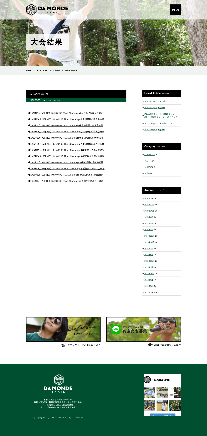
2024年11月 (149, 235)
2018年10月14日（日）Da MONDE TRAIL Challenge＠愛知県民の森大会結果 (67, 131)
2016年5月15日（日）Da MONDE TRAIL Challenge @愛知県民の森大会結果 (67, 162)
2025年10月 (149, 210)
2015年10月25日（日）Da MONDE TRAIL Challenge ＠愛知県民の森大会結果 (67, 168)
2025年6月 (148, 217)
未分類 (147, 173)
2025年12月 (149, 204)
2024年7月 (148, 248)
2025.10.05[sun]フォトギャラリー (158, 123)
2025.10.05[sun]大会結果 (154, 129)
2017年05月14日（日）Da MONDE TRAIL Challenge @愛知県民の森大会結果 (67, 149)
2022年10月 (149, 273)
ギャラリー (149, 154)
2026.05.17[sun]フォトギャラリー (158, 101)
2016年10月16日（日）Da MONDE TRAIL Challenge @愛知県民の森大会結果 (67, 156)
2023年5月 (148, 267)
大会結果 (57, 100)
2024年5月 (148, 254)
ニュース (148, 160)
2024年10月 (149, 242)
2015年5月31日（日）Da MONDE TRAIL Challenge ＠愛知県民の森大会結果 (67, 174)
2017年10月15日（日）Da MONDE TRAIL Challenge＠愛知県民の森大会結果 (67, 143)
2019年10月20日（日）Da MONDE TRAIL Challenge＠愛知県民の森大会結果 (67, 119)
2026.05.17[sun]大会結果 (154, 107)
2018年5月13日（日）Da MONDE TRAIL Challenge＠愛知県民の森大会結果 (66, 137)
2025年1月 (148, 229)
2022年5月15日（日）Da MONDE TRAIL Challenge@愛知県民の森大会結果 (66, 112)
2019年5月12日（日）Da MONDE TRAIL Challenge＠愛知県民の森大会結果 (66, 125)
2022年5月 (148, 279)
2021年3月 (148, 292)
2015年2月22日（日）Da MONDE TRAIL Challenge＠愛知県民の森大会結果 (66, 180)
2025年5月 (148, 223)
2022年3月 (148, 286)
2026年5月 (148, 198)
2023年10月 (149, 260)
